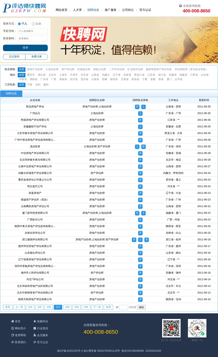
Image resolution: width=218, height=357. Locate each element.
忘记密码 (14, 56)
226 (49, 307)
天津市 (74, 75)
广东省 (44, 79)
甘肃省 (125, 79)
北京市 (52, 75)
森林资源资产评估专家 (159, 69)
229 (77, 307)
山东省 (205, 75)
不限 (29, 84)
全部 (21, 69)
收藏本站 (42, 321)
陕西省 (114, 79)
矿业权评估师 (135, 69)
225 (39, 307)
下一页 (97, 307)
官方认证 (145, 10)
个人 (24, 23)
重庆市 (31, 75)
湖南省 (33, 79)
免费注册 (36, 56)
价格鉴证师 (83, 69)
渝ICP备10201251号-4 (70, 351)
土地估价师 (52, 69)
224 (30, 307)
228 (67, 307)
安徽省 (173, 75)
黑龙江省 (139, 75)
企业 (38, 23)
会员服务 (42, 335)
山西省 (95, 75)
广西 (53, 79)
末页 (108, 307)
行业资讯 (42, 328)
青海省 (135, 79)
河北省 (84, 75)
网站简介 (20, 328)
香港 (161, 79)
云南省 (95, 79)
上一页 (19, 307)
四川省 (74, 79)
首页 (7, 307)
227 (58, 307)
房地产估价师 (35, 69)
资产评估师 (67, 69)
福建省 (183, 75)
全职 (37, 84)
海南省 (63, 79)
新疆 (152, 79)
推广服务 (111, 10)
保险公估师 (99, 69)
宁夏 (144, 79)
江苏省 (151, 75)
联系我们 (20, 342)
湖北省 (42, 75)
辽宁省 (116, 75)
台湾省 (178, 79)
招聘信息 (93, 10)
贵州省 (84, 79)
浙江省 (162, 75)
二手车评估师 (116, 69)
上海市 (63, 75)
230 (86, 307)
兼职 (46, 84)
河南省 (23, 79)
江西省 (194, 75)
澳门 (169, 79)
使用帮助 (20, 335)
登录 (25, 47)
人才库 (77, 10)
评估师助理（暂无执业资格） (191, 69)
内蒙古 (106, 75)
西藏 (104, 79)
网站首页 (62, 10)
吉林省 (127, 75)
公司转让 (128, 10)
